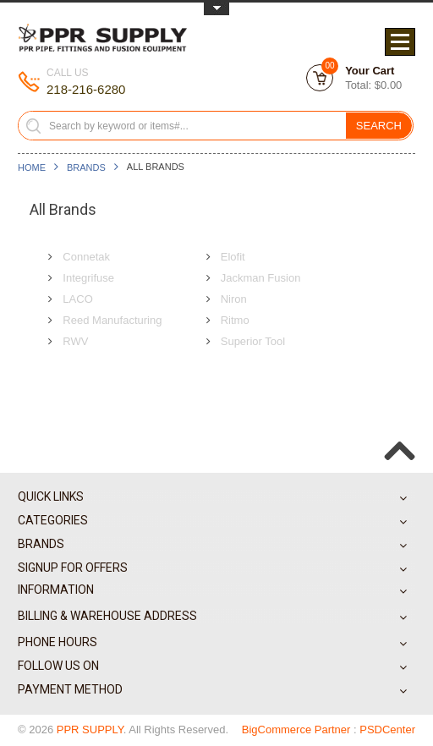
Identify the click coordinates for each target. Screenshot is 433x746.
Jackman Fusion (261, 278)
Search (379, 125)
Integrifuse (88, 278)
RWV (75, 341)
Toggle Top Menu (216, 9)
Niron (234, 299)
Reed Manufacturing (112, 320)
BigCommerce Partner (296, 729)
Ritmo (235, 320)
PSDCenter (387, 729)
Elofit (233, 256)
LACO (77, 299)
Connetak (86, 256)
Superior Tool (253, 341)
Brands (86, 167)
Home (32, 167)
